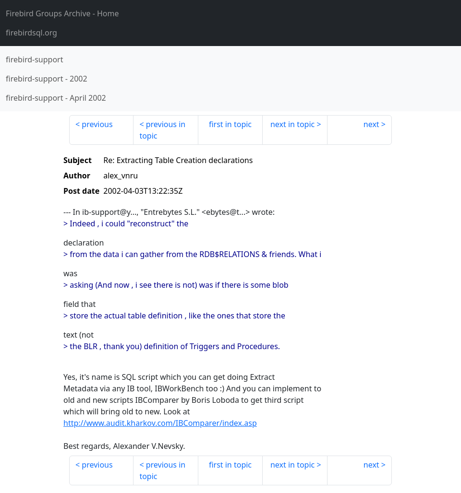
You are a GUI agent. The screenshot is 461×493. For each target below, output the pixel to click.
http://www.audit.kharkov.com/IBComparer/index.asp (160, 423)
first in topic (230, 124)
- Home (62, 13)
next (371, 124)
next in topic (292, 124)
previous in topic (162, 130)
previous (97, 124)
